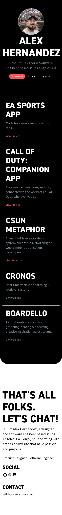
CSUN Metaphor (25, 225)
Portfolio (17, 76)
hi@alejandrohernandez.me (18, 494)
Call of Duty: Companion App (27, 165)
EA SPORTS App (25, 110)
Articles (32, 76)
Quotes (46, 76)
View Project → (14, 136)
